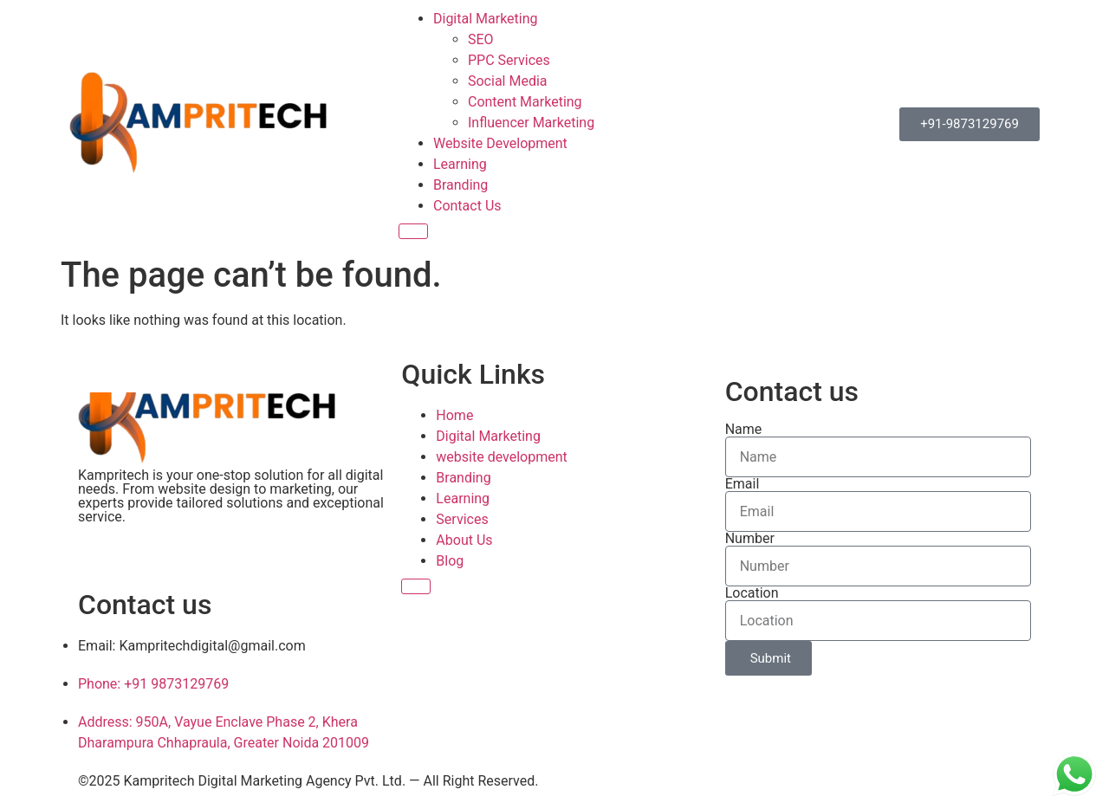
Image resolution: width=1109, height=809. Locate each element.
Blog (450, 561)
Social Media (508, 81)
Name (743, 430)
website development (501, 457)
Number (750, 539)
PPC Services (509, 60)
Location (752, 593)
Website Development (500, 143)
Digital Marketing (485, 18)
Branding (460, 185)
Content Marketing (525, 102)
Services (462, 519)
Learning (460, 164)
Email (742, 484)
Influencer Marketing (531, 122)
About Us (464, 540)
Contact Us (467, 205)
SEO (481, 39)
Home (454, 415)
